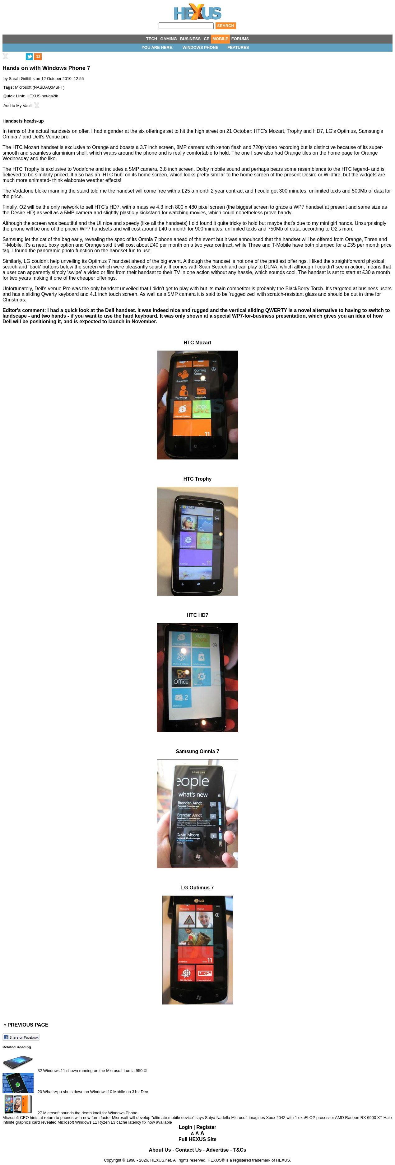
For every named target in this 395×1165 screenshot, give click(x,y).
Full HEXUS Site (197, 1139)
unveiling (71, 261)
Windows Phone (201, 47)
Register (206, 1127)
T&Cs (239, 1150)
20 (40, 1091)
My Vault (24, 105)
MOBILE (220, 38)
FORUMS (240, 38)
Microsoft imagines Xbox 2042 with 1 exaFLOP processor (282, 1117)
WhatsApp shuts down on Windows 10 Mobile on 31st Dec (95, 1091)
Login (186, 1127)
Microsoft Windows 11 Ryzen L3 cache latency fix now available (115, 1122)
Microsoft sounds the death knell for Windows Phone (90, 1113)
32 (40, 1070)
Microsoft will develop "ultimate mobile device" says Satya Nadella (171, 1117)
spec (119, 239)
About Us (160, 1150)
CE (206, 38)
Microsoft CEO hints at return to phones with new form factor (56, 1117)
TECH (151, 38)
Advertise (217, 1150)
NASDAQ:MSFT (48, 87)
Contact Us (188, 1150)
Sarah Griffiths (22, 78)
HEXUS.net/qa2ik (42, 96)
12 (38, 56)
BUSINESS (190, 38)
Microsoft (23, 87)
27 (40, 1113)
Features (238, 47)
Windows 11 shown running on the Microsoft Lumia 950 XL (96, 1070)
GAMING (168, 38)
